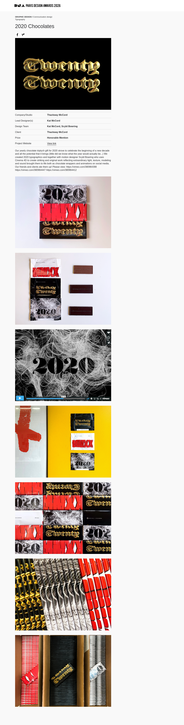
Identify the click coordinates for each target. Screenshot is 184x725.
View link (51, 143)
